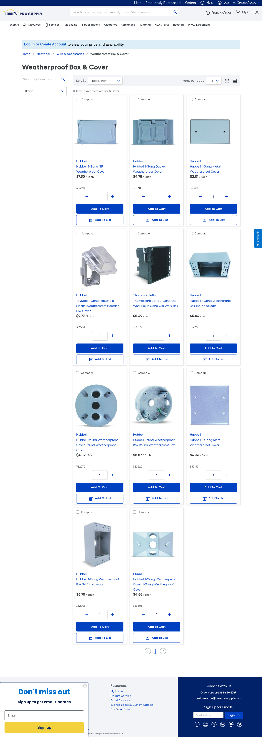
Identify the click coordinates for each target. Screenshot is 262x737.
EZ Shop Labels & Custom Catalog (132, 704)
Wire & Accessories (70, 54)
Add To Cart (100, 209)
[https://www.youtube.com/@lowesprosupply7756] (231, 724)
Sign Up (234, 715)
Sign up (41, 727)
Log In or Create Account (45, 44)
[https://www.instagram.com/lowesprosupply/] (205, 724)
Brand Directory (120, 700)
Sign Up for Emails (218, 707)
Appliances (128, 24)
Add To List (100, 220)
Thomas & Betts (144, 295)
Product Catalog (120, 696)
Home (26, 54)
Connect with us (218, 686)
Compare (87, 99)
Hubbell (81, 161)
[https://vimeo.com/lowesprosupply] (239, 724)
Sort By (81, 80)
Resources (31, 25)
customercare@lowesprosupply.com (218, 698)
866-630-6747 (227, 692)
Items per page (193, 80)
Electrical (178, 24)
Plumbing (145, 24)
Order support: (218, 692)
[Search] (124, 12)
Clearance (110, 24)
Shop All (12, 25)
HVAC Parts (162, 24)
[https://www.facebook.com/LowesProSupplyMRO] (197, 724)
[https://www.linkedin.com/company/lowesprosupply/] (222, 724)
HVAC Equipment (199, 24)
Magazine (70, 24)
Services (51, 25)
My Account (117, 691)
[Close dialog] (82, 686)
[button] (218, 12)
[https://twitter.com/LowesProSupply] (214, 724)
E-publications (91, 24)
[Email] (41, 715)
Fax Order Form (120, 709)
